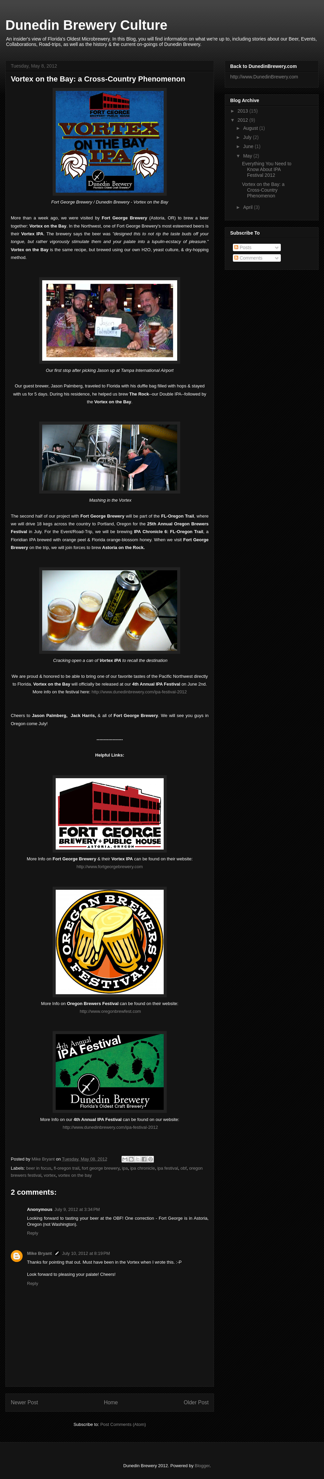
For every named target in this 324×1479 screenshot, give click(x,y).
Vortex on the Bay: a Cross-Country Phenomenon (263, 190)
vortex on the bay (75, 1175)
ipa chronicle (142, 1168)
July (248, 137)
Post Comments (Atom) (123, 1424)
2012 (243, 120)
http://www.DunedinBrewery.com (264, 76)
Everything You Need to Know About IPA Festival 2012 (266, 169)
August (251, 128)
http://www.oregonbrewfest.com (110, 1011)
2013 (243, 111)
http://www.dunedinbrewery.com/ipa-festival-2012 (139, 691)
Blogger (202, 1465)
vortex (50, 1175)
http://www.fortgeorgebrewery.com (110, 866)
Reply (32, 1233)
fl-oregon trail (66, 1168)
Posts (242, 247)
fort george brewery (100, 1168)
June (248, 146)
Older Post (196, 1402)
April (248, 207)
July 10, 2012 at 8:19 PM (86, 1253)
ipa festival (167, 1168)
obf (184, 1168)
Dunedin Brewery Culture (86, 25)
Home (111, 1402)
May (248, 156)
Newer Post (24, 1402)
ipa (125, 1168)
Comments (248, 258)
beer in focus (38, 1168)
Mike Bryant (43, 1159)
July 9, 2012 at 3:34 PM (77, 1209)
